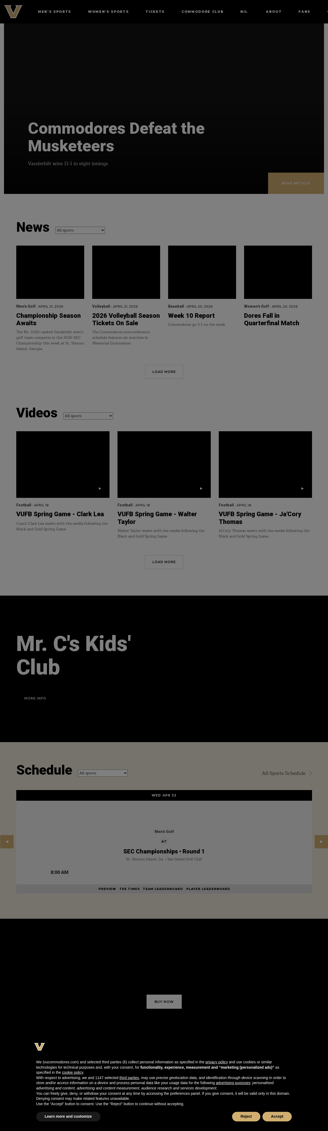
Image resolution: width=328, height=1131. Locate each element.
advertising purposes (233, 1083)
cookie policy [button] (72, 1072)
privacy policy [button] (216, 1062)
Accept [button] (277, 1116)
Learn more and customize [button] (68, 1116)
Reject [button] (246, 1116)
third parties (129, 1078)
